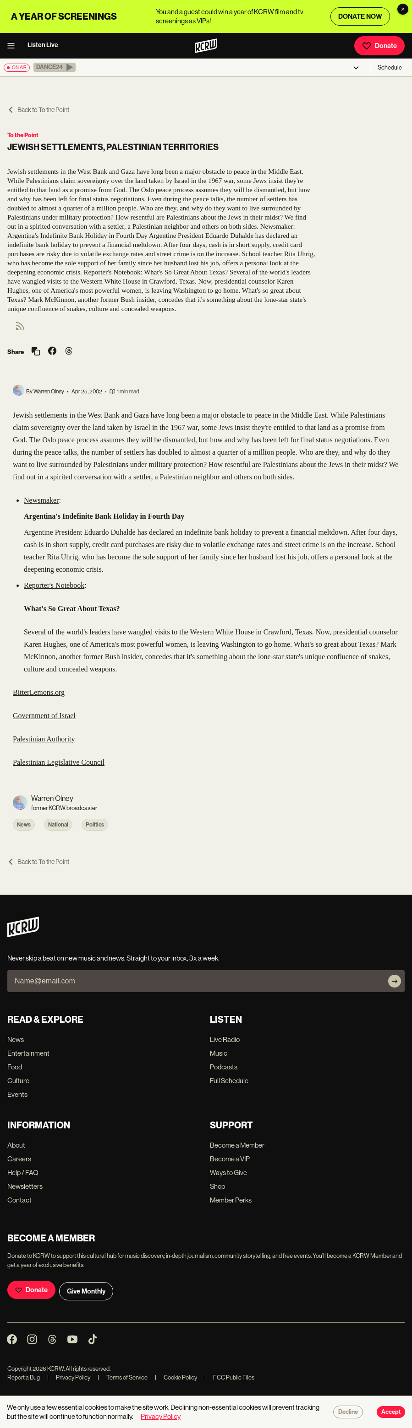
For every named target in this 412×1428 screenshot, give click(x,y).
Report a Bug (23, 1377)
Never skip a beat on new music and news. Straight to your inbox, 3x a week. (113, 958)
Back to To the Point (38, 109)
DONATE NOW (360, 16)
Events (17, 1094)
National (58, 824)
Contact (19, 1200)
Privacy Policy (68, 1377)
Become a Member (237, 1145)
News (24, 824)
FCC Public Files (229, 1377)
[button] (54, 67)
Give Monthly (86, 1291)
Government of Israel (44, 715)
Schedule (390, 67)
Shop (217, 1186)
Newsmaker (41, 500)
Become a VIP (230, 1159)
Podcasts (223, 1067)
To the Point (22, 135)
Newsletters (25, 1186)
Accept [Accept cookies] (391, 1412)
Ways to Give (228, 1172)
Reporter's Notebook (54, 585)
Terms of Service (123, 1377)
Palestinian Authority (44, 739)
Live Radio (225, 1039)
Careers (19, 1159)
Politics (95, 824)
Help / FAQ (22, 1172)
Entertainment (28, 1053)
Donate (379, 45)
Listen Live (42, 45)
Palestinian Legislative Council (58, 762)
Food (14, 1067)
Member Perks (231, 1200)
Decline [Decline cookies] (348, 1412)
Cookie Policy (176, 1377)
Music (218, 1053)
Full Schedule (229, 1080)
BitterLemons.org (39, 692)
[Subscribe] (394, 981)
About (16, 1145)
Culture (18, 1080)
